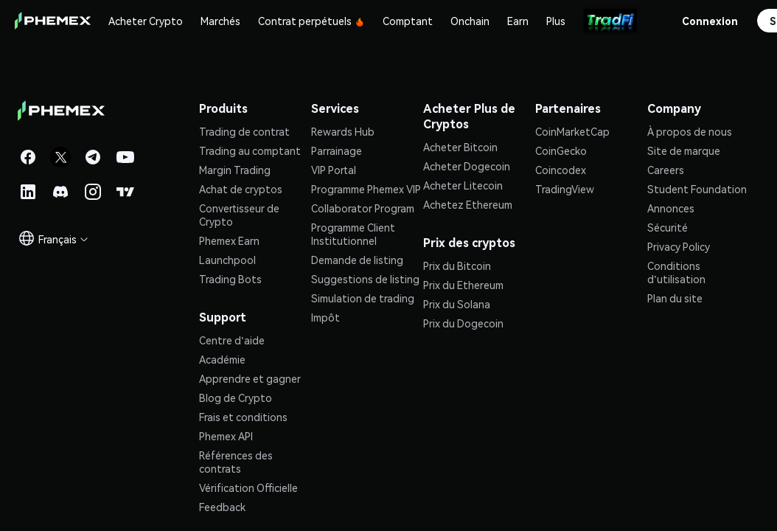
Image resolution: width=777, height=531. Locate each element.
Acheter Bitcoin (460, 146)
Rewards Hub (342, 131)
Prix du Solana (456, 303)
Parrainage (336, 150)
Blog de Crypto (235, 397)
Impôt (325, 317)
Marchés (220, 20)
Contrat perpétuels (311, 20)
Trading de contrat (244, 131)
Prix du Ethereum (463, 284)
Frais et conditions (243, 416)
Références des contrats (236, 461)
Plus (555, 20)
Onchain (469, 20)
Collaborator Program (362, 208)
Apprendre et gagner (250, 378)
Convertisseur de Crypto (239, 214)
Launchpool (227, 259)
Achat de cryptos (240, 188)
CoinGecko (561, 150)
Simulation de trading (362, 298)
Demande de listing (357, 259)
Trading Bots (230, 278)
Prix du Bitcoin (457, 265)
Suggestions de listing (365, 278)
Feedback (222, 506)
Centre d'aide (232, 340)
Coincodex (560, 169)
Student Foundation (697, 188)
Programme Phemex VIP (366, 188)
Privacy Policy (678, 246)
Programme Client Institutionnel (353, 234)
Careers (665, 169)
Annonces (670, 208)
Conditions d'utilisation (676, 272)
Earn (518, 20)
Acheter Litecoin (463, 185)
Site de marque (683, 150)
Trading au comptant (250, 150)
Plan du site (675, 298)
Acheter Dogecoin (466, 166)
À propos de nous (689, 131)
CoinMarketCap (572, 131)
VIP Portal (333, 169)
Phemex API (226, 435)
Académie (222, 359)
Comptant (408, 20)
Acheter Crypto (145, 20)
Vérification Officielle (248, 487)
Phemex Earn (229, 240)
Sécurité (667, 227)
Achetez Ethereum (467, 204)
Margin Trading (235, 169)
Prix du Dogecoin (463, 323)
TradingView (564, 188)
